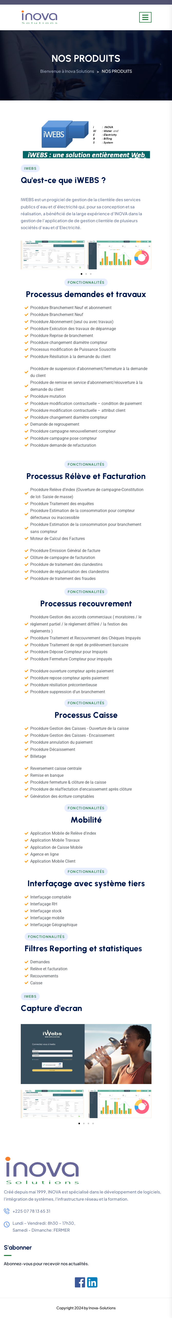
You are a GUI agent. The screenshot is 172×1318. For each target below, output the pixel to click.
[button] (26, 255)
